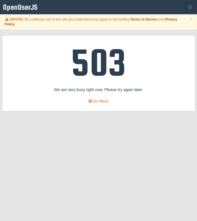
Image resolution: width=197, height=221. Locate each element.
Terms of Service (143, 19)
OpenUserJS (21, 7)
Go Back (98, 101)
